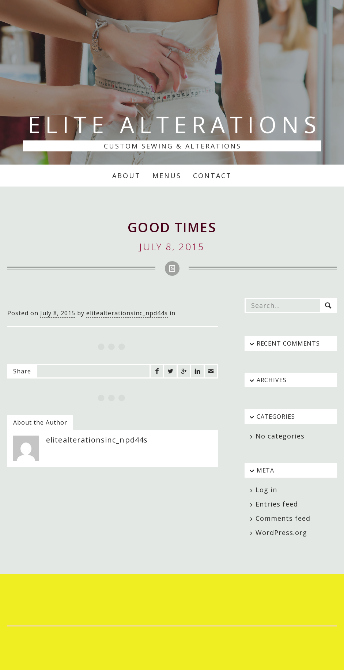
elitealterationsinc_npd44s (127, 313)
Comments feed (283, 518)
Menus (166, 175)
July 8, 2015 (57, 313)
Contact (212, 175)
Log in (266, 489)
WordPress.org (281, 532)
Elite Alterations (174, 124)
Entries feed (277, 504)
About (126, 175)
